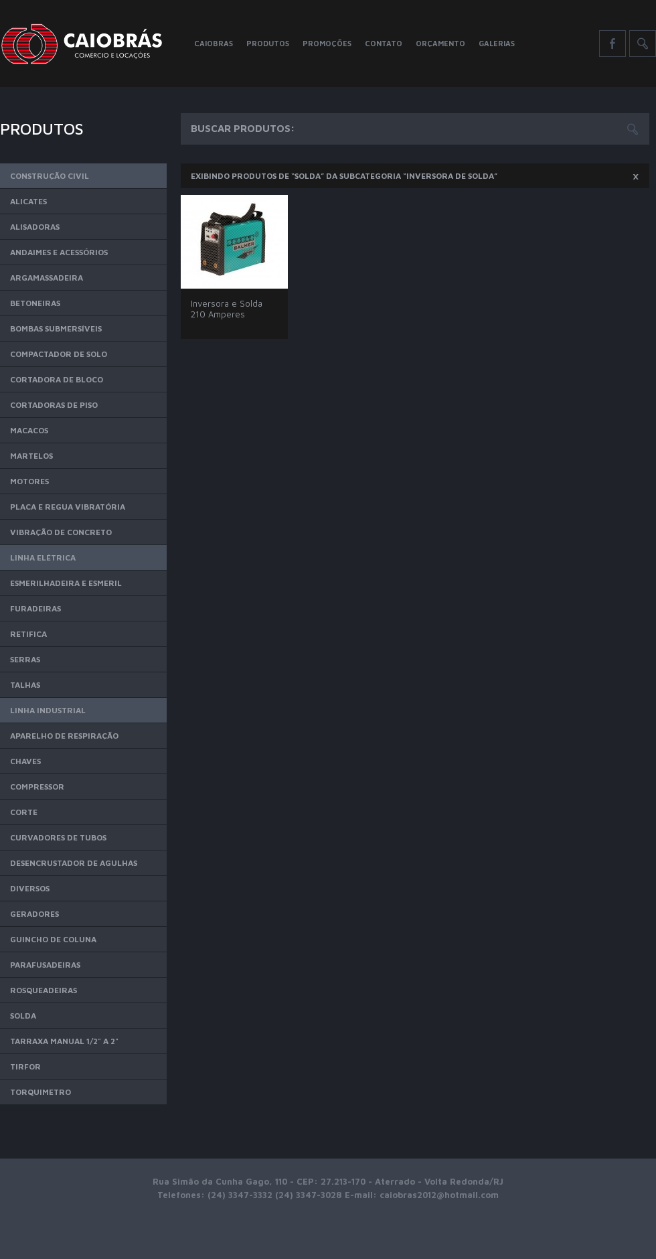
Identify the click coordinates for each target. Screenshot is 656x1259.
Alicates (28, 201)
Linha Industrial (48, 710)
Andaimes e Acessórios (59, 252)
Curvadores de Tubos (58, 837)
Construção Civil (49, 176)
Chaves (25, 761)
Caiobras (213, 43)
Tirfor (25, 1066)
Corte (23, 812)
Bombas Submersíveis (56, 328)
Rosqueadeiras (43, 990)
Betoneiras (35, 303)
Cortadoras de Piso (54, 405)
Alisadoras (35, 227)
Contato (383, 43)
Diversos (30, 888)
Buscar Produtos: (243, 128)
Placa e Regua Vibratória (67, 507)
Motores (29, 481)
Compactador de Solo (58, 354)
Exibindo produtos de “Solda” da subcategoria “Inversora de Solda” (415, 175)
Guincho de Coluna (53, 939)
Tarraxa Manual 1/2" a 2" (64, 1041)
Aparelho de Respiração (64, 736)
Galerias (497, 43)
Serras (25, 659)
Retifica (28, 634)
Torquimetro (40, 1092)
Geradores (34, 914)
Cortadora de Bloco (56, 379)
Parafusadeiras (45, 965)
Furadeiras (35, 608)
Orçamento (440, 43)
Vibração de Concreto (61, 532)
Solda (23, 1016)
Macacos (29, 430)
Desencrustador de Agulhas (73, 863)
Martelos (31, 456)
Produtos (267, 43)
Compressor (37, 787)
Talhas (25, 685)
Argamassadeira (46, 278)
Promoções (327, 43)
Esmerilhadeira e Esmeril (66, 583)
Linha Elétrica (43, 557)
